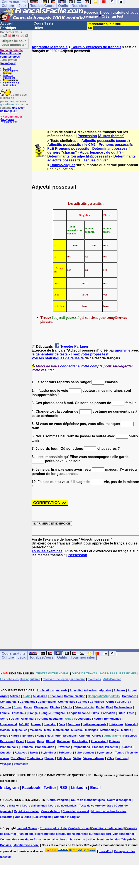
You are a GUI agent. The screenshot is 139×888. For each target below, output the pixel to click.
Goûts (14, 718)
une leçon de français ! (12, 109)
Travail (49, 758)
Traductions (35, 758)
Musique (77, 730)
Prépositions (81, 747)
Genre (4, 718)
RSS (63, 787)
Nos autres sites (9, 122)
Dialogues (41, 707)
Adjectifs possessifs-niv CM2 (71, 144)
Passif (20, 741)
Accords (61, 690)
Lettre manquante (95, 724)
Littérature (116, 724)
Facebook (31, 787)
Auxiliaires (40, 696)
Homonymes (112, 718)
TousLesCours (42, 6)
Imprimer (7, 73)
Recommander (10, 80)
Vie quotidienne (93, 758)
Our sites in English (67, 816)
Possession (87, 136)
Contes (82, 701)
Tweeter (66, 346)
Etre (109, 707)
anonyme (122, 350)
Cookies (5, 845)
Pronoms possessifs (116, 144)
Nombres (28, 735)
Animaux (119, 690)
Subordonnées (85, 752)
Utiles (38, 28)
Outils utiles (23, 816)
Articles (15, 696)
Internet (36, 724)
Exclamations (123, 707)
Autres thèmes (111, 136)
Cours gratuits (13, 653)
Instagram (9, 787)
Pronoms (26, 747)
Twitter (50, 787)
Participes (130, 735)
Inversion (50, 724)
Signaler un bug (11, 82)
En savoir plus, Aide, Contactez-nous (65, 828)
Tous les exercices (47, 551)
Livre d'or (8, 75)
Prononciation (44, 747)
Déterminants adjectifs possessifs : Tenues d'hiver (91, 158)
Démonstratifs (84, 707)
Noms (40, 735)
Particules (7, 741)
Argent (132, 690)
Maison (5, 730)
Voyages (6, 763)
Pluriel (50, 741)
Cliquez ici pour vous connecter (14, 42)
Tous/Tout (18, 758)
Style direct (48, 752)
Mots (47, 730)
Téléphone (64, 758)
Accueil (6, 23)
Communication (74, 696)
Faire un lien (9, 85)
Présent (97, 747)
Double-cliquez (62, 165)
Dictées (55, 707)
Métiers (126, 730)
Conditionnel (8, 701)
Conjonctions (47, 701)
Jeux (22, 6)
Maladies (36, 730)
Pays (40, 741)
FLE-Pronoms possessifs (68, 148)
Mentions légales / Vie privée (116, 839)
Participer (8, 28)
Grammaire (28, 718)
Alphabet (105, 690)
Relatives (21, 752)
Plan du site (9, 78)
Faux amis (19, 713)
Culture (8, 6)
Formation (108, 713)
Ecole (100, 707)
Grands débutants (50, 718)
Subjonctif (65, 752)
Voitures (121, 758)
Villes (110, 758)
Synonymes (105, 752)
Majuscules (19, 730)
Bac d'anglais (42, 816)
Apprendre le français (50, 47)
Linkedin (79, 787)
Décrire (67, 707)
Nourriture (54, 735)
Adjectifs (76, 690)
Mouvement (61, 730)
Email (95, 787)
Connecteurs (66, 701)
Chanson (55, 696)
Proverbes (63, 747)
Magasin (131, 724)
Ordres (97, 735)
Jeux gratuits (7, 119)
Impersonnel (8, 724)
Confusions (27, 701)
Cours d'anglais (58, 800)
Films (95, 713)
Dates (28, 707)
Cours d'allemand (34, 805)
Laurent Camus (27, 828)
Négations (70, 735)
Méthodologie (109, 730)
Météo (4, 735)
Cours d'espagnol (119, 800)
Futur (121, 713)
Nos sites (79, 6)
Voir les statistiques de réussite (58, 358)
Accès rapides (10, 71)
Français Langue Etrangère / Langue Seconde (59, 713)
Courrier (5, 707)
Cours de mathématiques (88, 800)
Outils (63, 6)
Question (6, 752)
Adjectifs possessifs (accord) (105, 141)
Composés (129, 696)
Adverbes (90, 690)
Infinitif (24, 724)
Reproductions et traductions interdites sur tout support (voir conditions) (84, 833)
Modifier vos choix (26, 845)
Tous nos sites (83, 657)
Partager (81, 346)
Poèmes (114, 741)
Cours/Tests (43, 23)
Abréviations (45, 690)
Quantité (126, 747)
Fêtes (130, 713)
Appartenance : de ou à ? (100, 152)
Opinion (84, 735)
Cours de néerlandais (62, 805)
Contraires (97, 701)
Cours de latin (50, 811)
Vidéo (77, 758)
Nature (14, 735)
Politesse (63, 741)
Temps (119, 752)
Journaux (74, 724)
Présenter (111, 747)
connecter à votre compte (81, 366)
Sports (33, 752)
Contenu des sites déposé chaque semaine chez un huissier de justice (47, 839)
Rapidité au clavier (26, 811)
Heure (97, 718)
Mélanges (91, 730)
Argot (4, 696)
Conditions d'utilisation (107, 828)
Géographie (83, 718)
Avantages (8, 63)
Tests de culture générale (96, 805)
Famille (5, 713)
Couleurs (123, 701)
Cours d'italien (10, 805)
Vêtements (21, 763)
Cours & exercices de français (96, 47)
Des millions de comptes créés (11, 53)
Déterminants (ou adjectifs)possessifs (78, 156)
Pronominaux (9, 747)
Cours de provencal (76, 811)
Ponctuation (80, 741)
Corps (110, 701)
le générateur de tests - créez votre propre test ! (71, 354)
